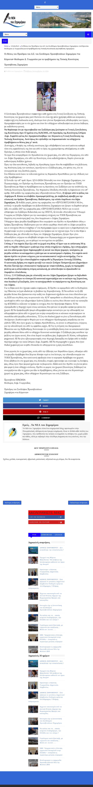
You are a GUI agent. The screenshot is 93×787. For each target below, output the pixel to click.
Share (37, 404)
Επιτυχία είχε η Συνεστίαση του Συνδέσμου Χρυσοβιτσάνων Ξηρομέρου (51, 599)
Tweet (15, 404)
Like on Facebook (47, 508)
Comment (80, 404)
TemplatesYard (39, 779)
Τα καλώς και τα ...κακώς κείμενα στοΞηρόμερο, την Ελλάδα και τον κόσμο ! (50, 608)
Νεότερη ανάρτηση (12, 492)
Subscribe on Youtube (47, 513)
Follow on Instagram (47, 518)
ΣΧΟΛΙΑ (58, 526)
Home (6, 46)
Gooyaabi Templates (66, 779)
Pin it (58, 404)
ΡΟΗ (34, 526)
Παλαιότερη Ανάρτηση (78, 492)
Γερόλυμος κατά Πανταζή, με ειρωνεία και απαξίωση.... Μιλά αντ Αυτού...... (51, 618)
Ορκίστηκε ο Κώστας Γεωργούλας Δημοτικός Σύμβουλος (49, 563)
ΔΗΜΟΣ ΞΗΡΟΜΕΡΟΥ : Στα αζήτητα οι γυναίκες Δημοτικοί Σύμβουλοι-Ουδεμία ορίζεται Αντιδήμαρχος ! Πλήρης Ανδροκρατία (46, 575)
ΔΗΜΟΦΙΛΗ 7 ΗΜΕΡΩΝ (46, 526)
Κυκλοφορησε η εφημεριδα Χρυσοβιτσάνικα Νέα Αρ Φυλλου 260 (50, 640)
